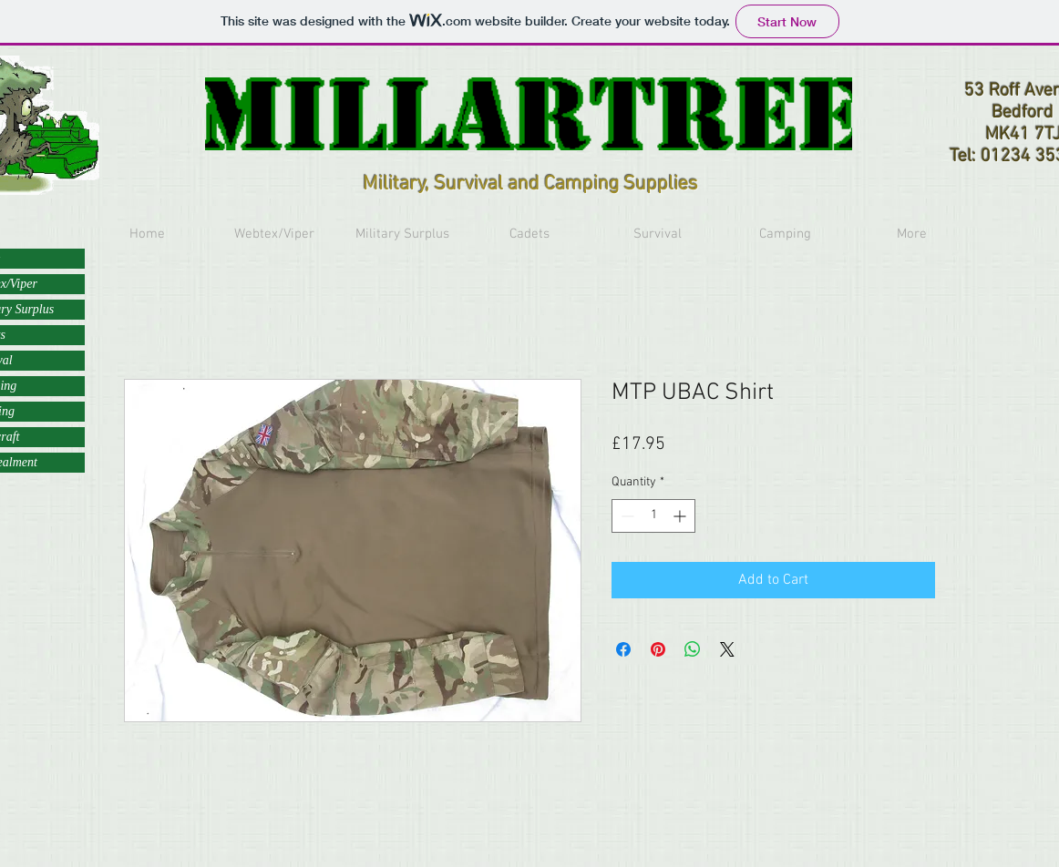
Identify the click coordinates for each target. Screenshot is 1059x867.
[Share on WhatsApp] (693, 649)
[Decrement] (625, 516)
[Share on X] (727, 649)
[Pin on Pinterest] (658, 649)
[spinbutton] (653, 516)
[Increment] (681, 516)
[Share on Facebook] (623, 649)
